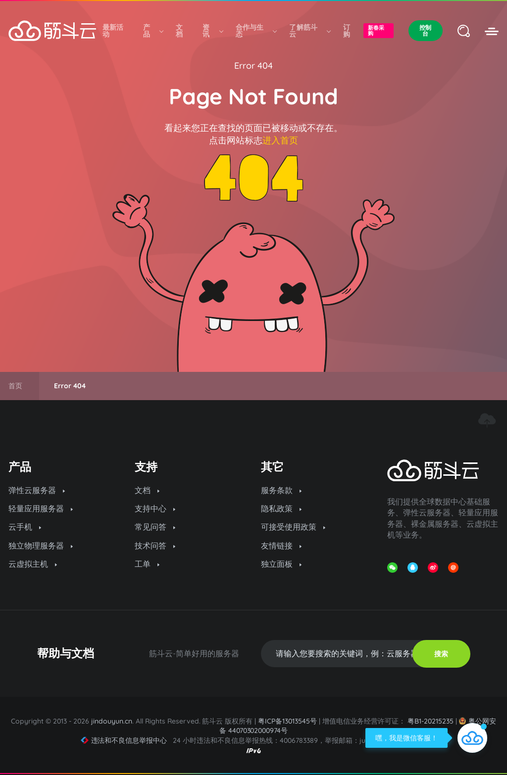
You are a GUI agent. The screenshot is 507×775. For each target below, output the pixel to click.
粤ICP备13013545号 (287, 721)
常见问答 (155, 527)
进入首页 (280, 140)
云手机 (24, 527)
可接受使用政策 (293, 527)
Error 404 (253, 65)
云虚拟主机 (32, 564)
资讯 (212, 31)
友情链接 (281, 545)
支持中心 (155, 508)
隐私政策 (281, 508)
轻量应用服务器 (40, 508)
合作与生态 (256, 31)
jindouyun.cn (111, 721)
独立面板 (281, 564)
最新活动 (113, 31)
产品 (153, 31)
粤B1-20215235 (430, 721)
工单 (147, 564)
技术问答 (155, 545)
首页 (15, 385)
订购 (346, 31)
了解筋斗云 (309, 31)
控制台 (425, 30)
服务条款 (281, 490)
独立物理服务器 (40, 545)
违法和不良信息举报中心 (124, 740)
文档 (179, 31)
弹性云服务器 (36, 490)
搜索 (441, 653)
